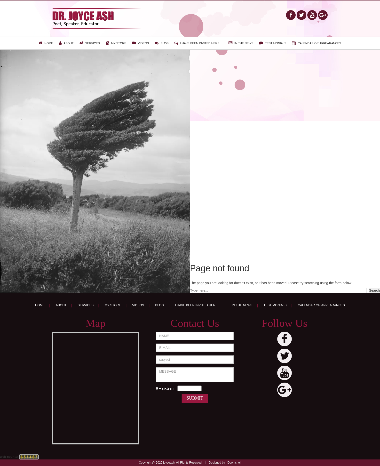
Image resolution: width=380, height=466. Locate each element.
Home (48, 43)
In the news (243, 43)
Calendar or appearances (319, 43)
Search (374, 290)
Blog (164, 43)
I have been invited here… (201, 43)
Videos (143, 43)
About (68, 43)
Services (92, 43)
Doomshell (234, 462)
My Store (118, 43)
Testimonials (275, 43)
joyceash (168, 462)
